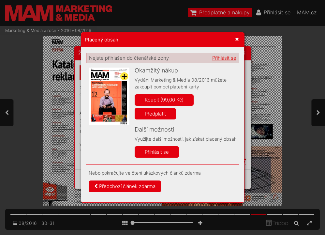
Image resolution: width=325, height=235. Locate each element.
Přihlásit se (224, 58)
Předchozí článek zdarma (124, 186)
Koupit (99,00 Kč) (164, 100)
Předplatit (155, 114)
